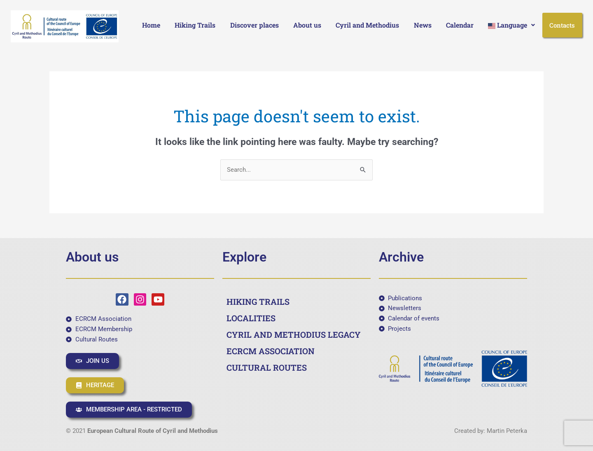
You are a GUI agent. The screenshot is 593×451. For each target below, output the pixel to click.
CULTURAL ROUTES (266, 367)
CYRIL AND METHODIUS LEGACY (293, 334)
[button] (511, 25)
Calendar (460, 25)
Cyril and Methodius (367, 25)
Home (151, 25)
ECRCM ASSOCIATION (270, 351)
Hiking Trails (195, 25)
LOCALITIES (250, 318)
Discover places (254, 25)
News (423, 25)
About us (307, 25)
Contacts (562, 25)
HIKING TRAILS (257, 301)
